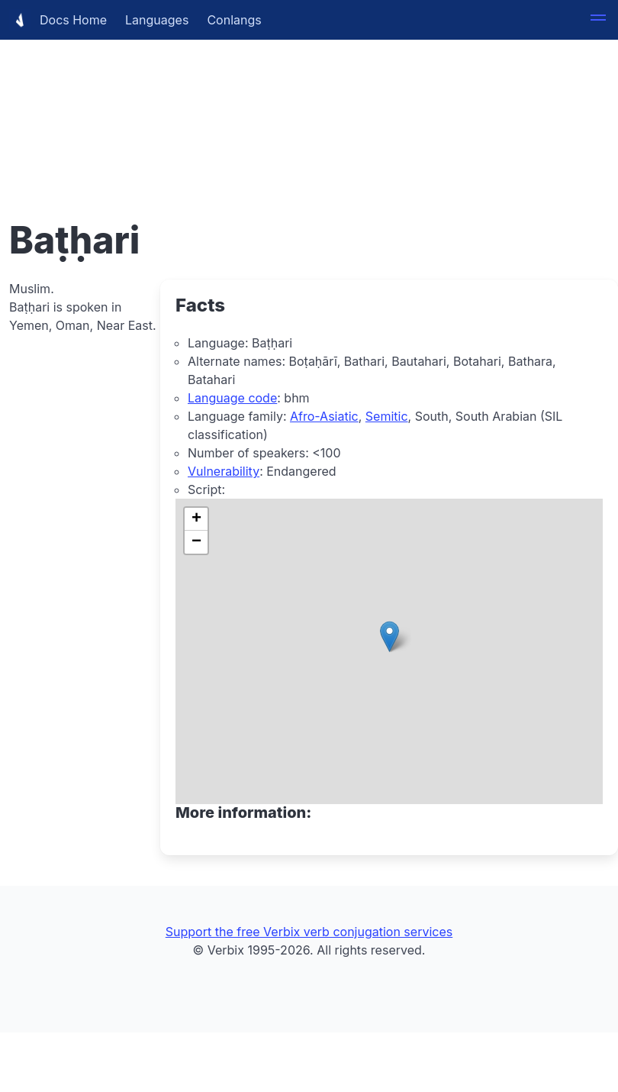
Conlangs (234, 19)
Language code (232, 397)
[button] (598, 20)
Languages (156, 19)
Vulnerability (223, 471)
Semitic (386, 416)
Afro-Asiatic (324, 416)
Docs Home (58, 20)
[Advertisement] (309, 107)
